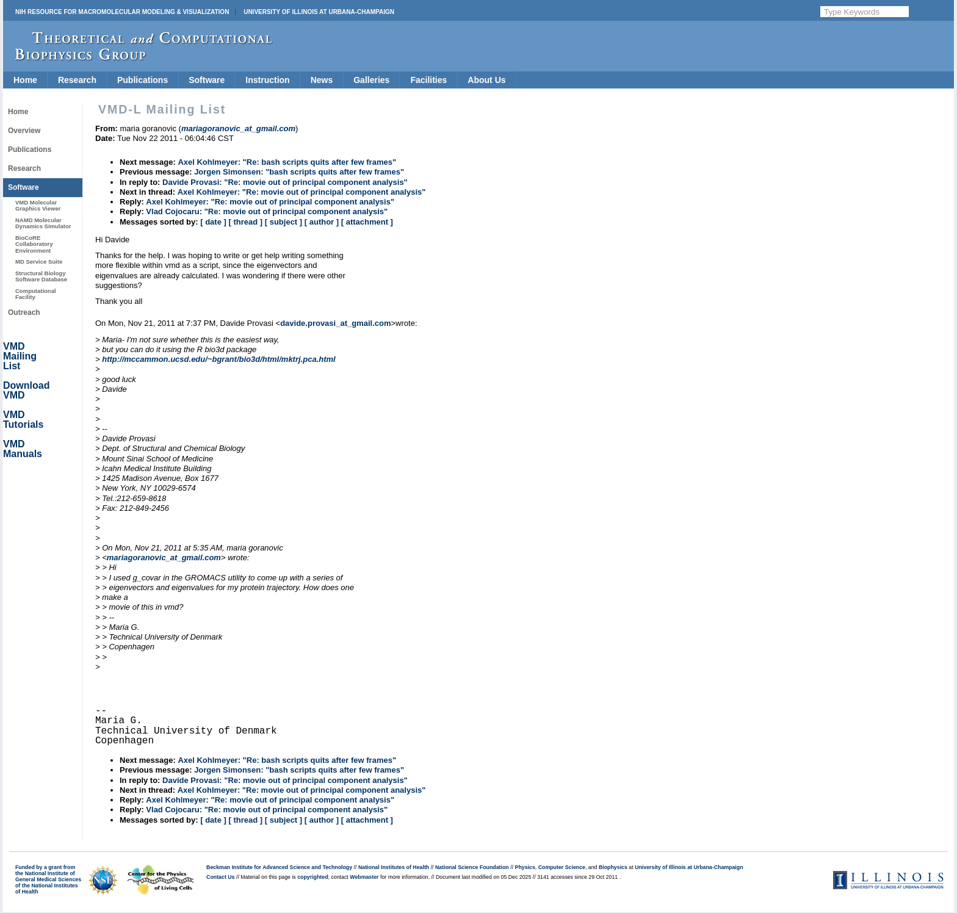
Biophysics (613, 867)
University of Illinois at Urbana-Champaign (319, 12)
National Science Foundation (472, 867)
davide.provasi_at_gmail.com (335, 323)
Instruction (267, 80)
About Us (486, 80)
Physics (525, 867)
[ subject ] (283, 221)
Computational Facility (35, 293)
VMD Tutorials (23, 420)
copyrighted (312, 877)
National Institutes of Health (393, 867)
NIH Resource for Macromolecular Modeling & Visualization (122, 12)
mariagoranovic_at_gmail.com (164, 557)
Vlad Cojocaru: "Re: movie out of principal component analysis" (267, 211)
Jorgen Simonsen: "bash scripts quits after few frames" (299, 171)
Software (207, 80)
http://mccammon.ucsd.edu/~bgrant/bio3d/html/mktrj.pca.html (218, 359)
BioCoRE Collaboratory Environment (34, 244)
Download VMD (26, 390)
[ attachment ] (367, 221)
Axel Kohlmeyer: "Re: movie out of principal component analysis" (302, 192)
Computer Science (561, 867)
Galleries (371, 80)
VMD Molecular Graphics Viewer (37, 205)
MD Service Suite (38, 261)
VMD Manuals (22, 449)
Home (25, 80)
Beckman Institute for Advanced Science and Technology (279, 867)
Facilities (428, 80)
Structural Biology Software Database (41, 276)
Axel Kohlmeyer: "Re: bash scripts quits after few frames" (287, 162)
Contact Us (220, 877)
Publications (142, 80)
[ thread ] (245, 221)
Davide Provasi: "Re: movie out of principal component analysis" (285, 182)
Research (77, 80)
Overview (24, 130)
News (322, 80)
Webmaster (364, 877)
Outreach (24, 312)
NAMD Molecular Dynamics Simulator (43, 223)
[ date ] (213, 221)
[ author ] (322, 221)
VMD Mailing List (20, 356)
